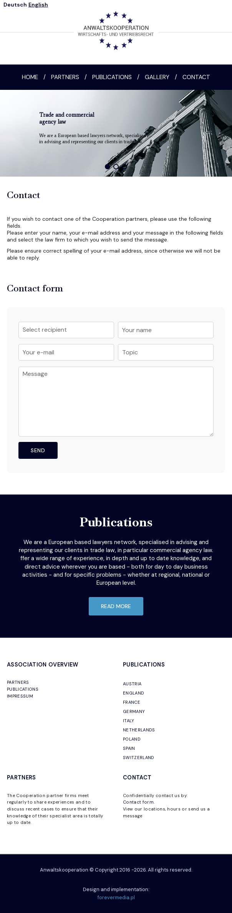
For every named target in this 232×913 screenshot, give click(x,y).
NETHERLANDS (139, 730)
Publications (112, 77)
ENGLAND (133, 693)
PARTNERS (18, 682)
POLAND (132, 739)
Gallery (157, 77)
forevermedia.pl (116, 897)
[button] (107, 166)
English (38, 4)
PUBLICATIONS (22, 689)
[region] (116, 133)
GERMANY (134, 711)
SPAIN (129, 748)
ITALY (128, 720)
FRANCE (131, 702)
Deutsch (15, 4)
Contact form (138, 802)
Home (30, 77)
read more (116, 606)
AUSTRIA (132, 683)
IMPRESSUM (20, 696)
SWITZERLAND (138, 757)
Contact (196, 77)
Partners (65, 77)
